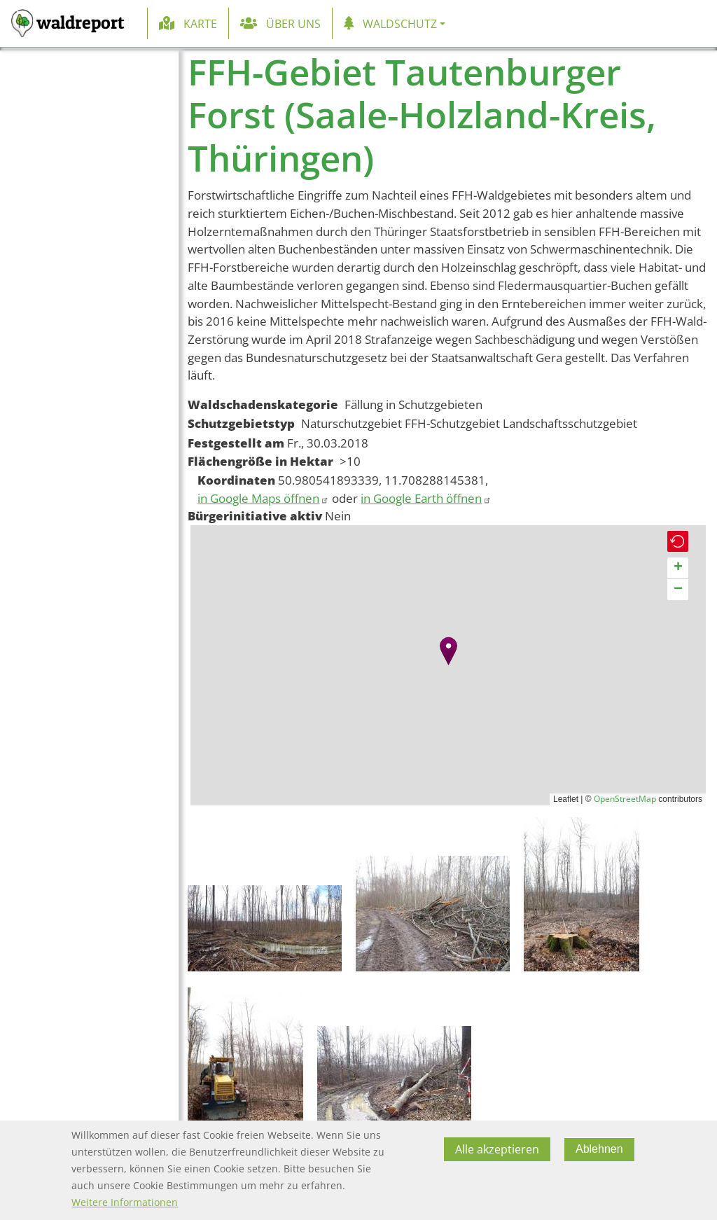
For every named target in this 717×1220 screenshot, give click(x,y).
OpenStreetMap (625, 799)
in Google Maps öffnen (263, 498)
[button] (448, 651)
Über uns (293, 24)
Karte (200, 24)
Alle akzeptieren (497, 1149)
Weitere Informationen (124, 1202)
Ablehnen (599, 1149)
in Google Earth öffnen (426, 498)
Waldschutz (400, 24)
